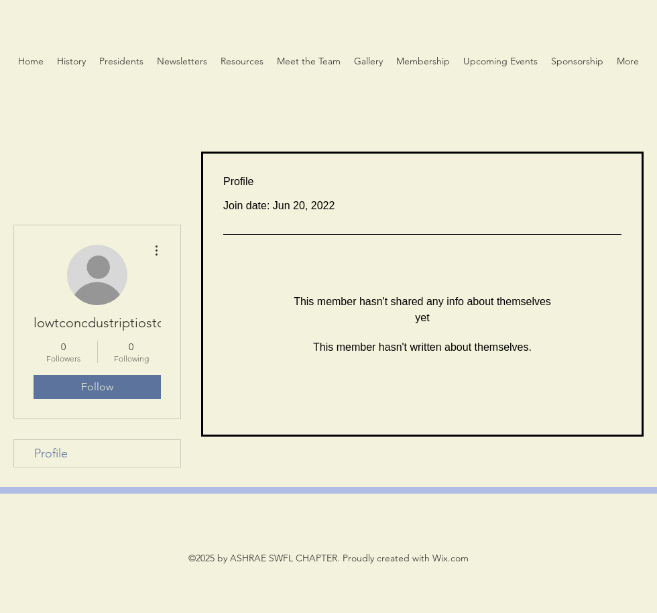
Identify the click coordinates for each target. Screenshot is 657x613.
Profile (51, 453)
